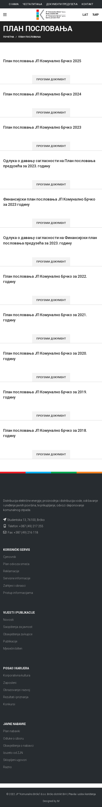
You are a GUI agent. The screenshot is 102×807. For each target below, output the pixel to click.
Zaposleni (9, 682)
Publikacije (10, 641)
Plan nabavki (11, 731)
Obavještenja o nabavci (18, 745)
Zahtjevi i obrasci (14, 585)
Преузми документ (51, 79)
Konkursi (9, 704)
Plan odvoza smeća (16, 564)
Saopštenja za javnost (17, 627)
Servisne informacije (16, 578)
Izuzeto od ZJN (13, 752)
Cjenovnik (9, 557)
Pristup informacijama (18, 592)
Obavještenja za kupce (17, 634)
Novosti (8, 619)
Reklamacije (11, 571)
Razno (7, 767)
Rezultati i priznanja (15, 697)
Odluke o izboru (13, 738)
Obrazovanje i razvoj (16, 690)
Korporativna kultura (16, 675)
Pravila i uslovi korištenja (82, 794)
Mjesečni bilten (12, 648)
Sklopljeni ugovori (15, 760)
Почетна (8, 37)
